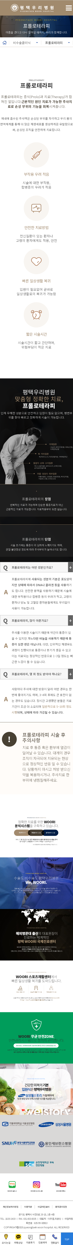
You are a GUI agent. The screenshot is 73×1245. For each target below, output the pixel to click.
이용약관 (28, 1206)
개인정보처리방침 (10, 1206)
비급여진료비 (43, 1206)
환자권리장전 (61, 1206)
